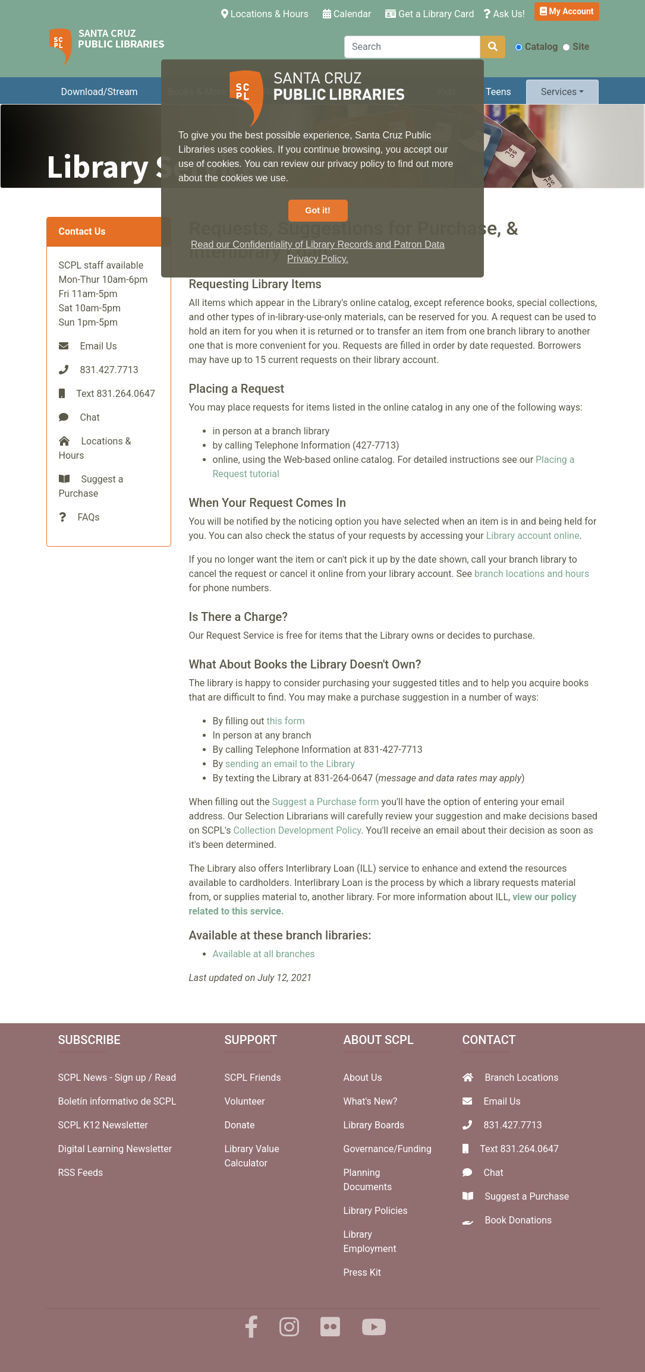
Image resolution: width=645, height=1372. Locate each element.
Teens (498, 91)
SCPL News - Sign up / (106, 1077)
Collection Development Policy (297, 830)
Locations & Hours (267, 13)
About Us (363, 1077)
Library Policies (376, 1210)
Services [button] (559, 91)
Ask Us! (504, 14)
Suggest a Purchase (526, 1196)
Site (575, 46)
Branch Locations (521, 1077)
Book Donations (518, 1220)
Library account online (533, 535)
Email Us (98, 346)
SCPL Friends (253, 1077)
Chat (89, 417)
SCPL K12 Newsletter (103, 1125)
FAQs (88, 517)
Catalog (536, 46)
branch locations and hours (531, 573)
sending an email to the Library (290, 763)
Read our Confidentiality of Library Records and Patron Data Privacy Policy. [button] (318, 251)
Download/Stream (99, 91)
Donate (240, 1125)
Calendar (347, 14)
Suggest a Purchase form (325, 802)
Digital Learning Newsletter (115, 1149)
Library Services (159, 166)
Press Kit (363, 1272)
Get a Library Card (429, 14)
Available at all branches (264, 954)
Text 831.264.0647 (519, 1149)
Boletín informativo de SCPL (117, 1101)
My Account (567, 11)
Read (165, 1077)
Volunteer (245, 1101)
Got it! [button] (317, 210)
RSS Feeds (80, 1172)
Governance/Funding (388, 1149)
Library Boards (374, 1125)
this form (285, 721)
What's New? (371, 1101)
